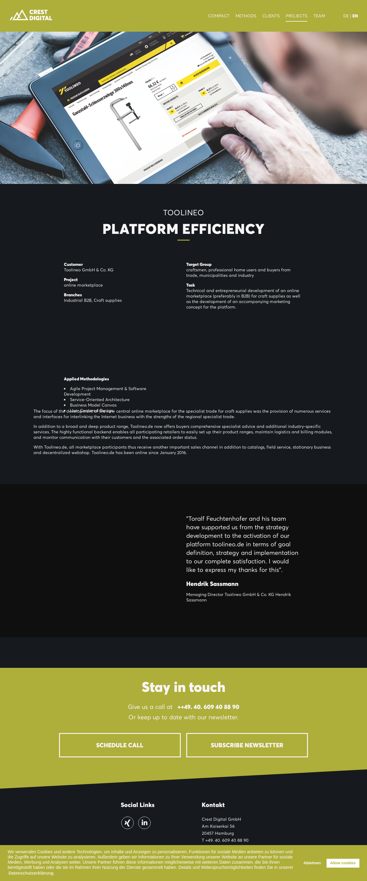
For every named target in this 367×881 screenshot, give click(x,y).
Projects (296, 16)
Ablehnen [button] (312, 863)
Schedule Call (119, 745)
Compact (218, 16)
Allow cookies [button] (343, 863)
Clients (271, 16)
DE (346, 16)
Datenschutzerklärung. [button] (31, 873)
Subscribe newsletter (247, 745)
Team (319, 16)
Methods (246, 16)
